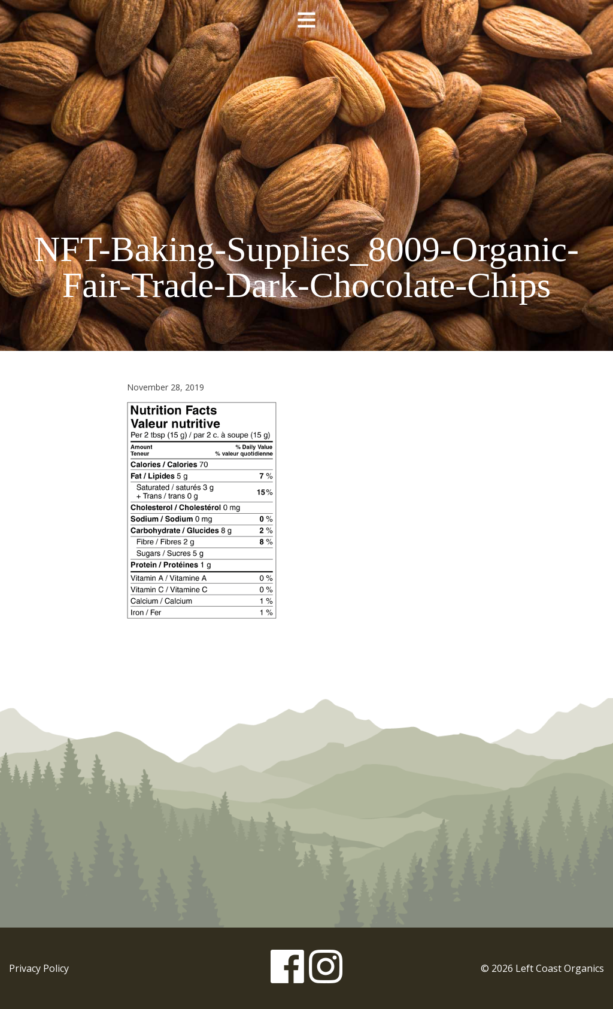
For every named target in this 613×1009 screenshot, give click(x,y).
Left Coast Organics (306, 127)
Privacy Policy (39, 968)
